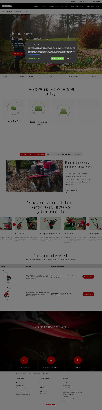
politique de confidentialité (34, 54)
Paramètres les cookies (34, 58)
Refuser (69, 58)
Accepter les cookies (57, 58)
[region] (51, 52)
